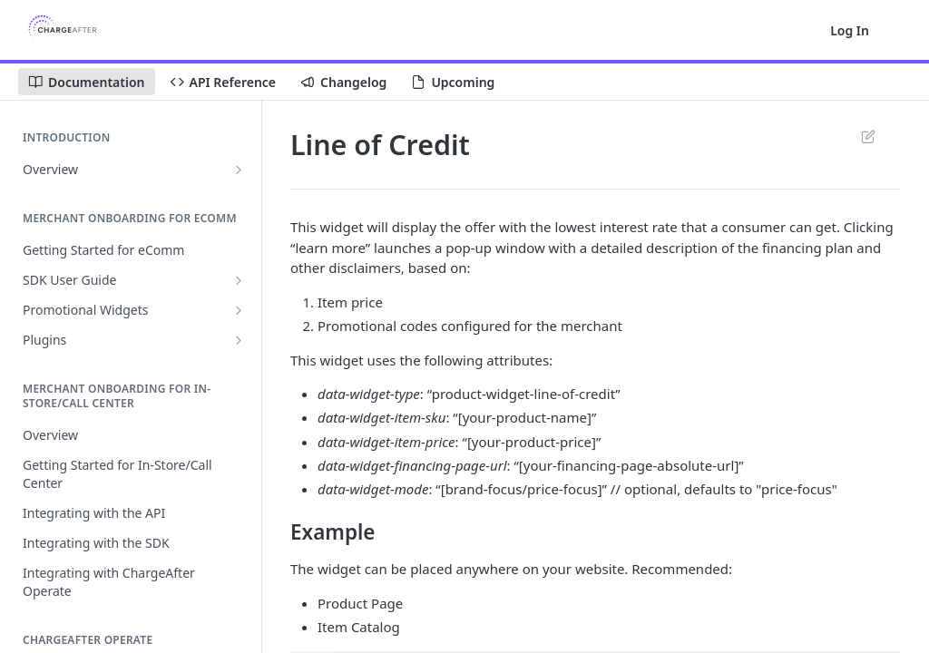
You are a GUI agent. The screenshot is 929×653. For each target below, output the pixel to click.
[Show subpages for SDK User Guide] (238, 280)
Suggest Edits (867, 136)
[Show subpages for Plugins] (238, 340)
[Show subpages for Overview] (238, 169)
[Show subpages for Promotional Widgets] (238, 310)
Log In (849, 30)
